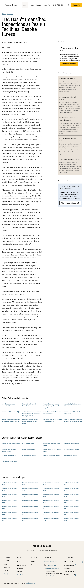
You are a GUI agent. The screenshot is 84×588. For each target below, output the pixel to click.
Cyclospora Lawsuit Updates (9, 461)
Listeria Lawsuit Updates (28, 449)
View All (6, 574)
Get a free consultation (69, 64)
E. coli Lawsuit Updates (28, 443)
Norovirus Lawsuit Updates (9, 455)
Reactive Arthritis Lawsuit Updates (11, 443)
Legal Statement (30, 583)
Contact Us (76, 5)
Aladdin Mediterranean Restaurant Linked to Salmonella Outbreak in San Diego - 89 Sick (31, 414)
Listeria (6, 571)
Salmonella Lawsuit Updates (71, 443)
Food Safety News (69, 572)
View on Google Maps (51, 576)
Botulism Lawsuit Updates (29, 455)
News (24, 5)
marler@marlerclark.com (52, 568)
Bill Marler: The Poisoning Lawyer (73, 562)
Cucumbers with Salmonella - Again (11, 412)
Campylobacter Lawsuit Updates (51, 455)
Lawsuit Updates (21, 565)
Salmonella (7, 567)
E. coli (5, 564)
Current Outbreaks (35, 5)
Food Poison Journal (69, 575)
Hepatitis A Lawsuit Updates (71, 449)
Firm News (20, 568)
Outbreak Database (69, 565)
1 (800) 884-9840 (58, 5)
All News (4, 14)
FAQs (32, 564)
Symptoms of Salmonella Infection (69, 159)
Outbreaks (10, 14)
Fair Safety (67, 568)
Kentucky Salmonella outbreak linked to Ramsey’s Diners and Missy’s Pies (51, 406)
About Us (47, 5)
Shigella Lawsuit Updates (70, 455)
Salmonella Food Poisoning (67, 79)
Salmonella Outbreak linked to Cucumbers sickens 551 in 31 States (30, 421)
